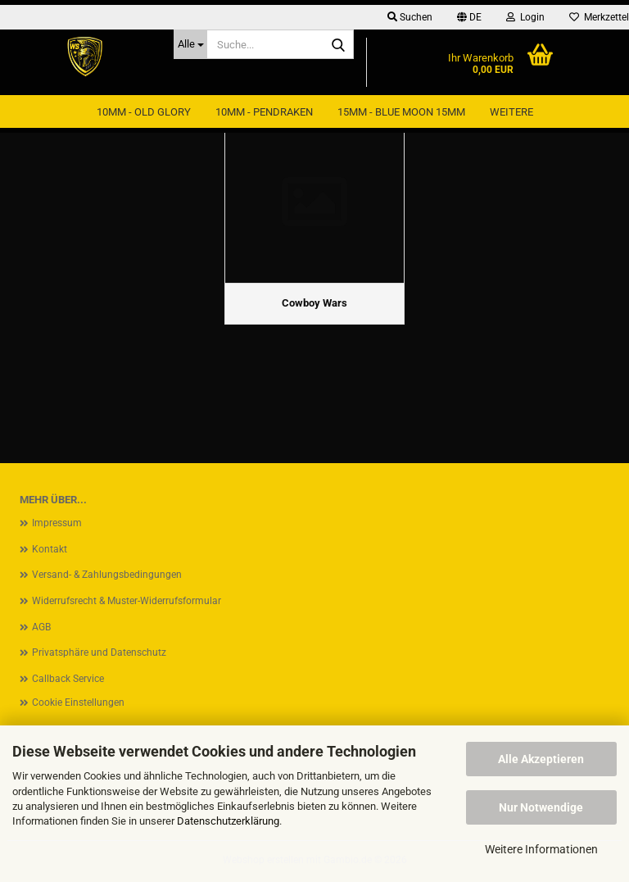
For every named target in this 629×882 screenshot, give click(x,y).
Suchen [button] (409, 17)
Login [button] (525, 17)
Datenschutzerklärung (228, 821)
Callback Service (68, 678)
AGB (41, 627)
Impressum (57, 523)
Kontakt (49, 549)
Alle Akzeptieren (541, 759)
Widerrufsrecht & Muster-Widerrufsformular (126, 601)
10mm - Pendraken (264, 112)
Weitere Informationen (541, 849)
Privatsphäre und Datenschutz (99, 652)
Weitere (511, 112)
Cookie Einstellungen (78, 702)
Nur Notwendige (541, 807)
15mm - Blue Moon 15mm (401, 112)
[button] (469, 17)
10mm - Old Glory (144, 112)
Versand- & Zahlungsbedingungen (107, 574)
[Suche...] (190, 44)
